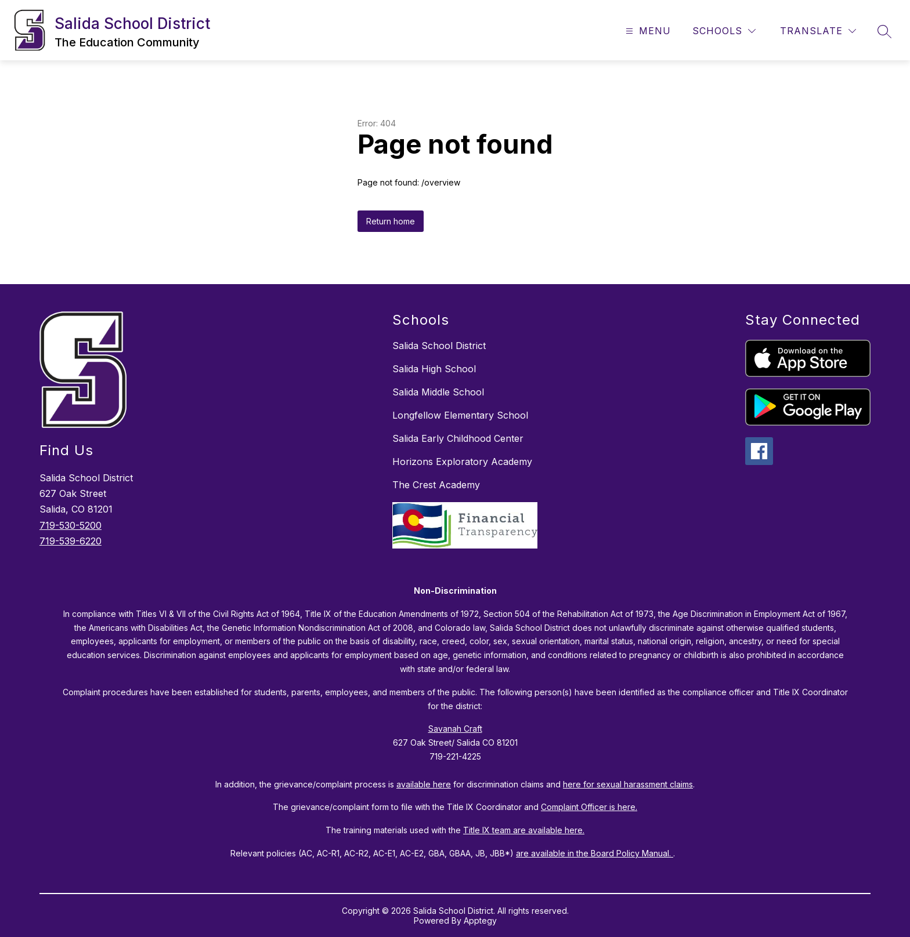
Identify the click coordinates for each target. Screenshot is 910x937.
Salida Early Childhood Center (457, 438)
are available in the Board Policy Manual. (594, 853)
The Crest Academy (436, 485)
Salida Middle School (438, 392)
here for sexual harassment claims (628, 784)
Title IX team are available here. (523, 830)
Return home (390, 221)
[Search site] (884, 31)
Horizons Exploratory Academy (462, 461)
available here (423, 784)
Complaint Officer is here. (589, 807)
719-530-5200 (70, 525)
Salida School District (439, 345)
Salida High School (434, 369)
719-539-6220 (70, 541)
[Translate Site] (818, 31)
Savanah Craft (455, 728)
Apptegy (480, 920)
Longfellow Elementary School (460, 415)
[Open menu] (647, 31)
